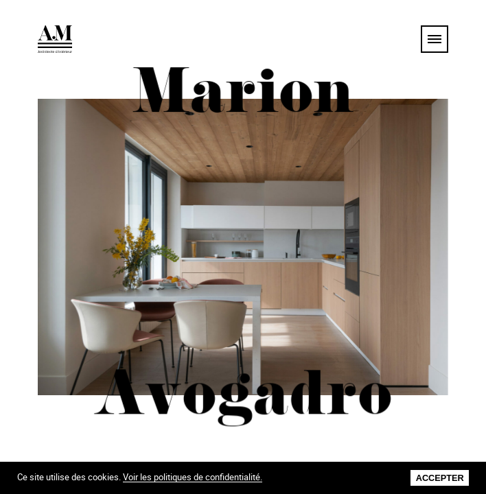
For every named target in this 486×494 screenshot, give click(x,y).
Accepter (440, 478)
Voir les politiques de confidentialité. (192, 477)
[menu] (434, 39)
